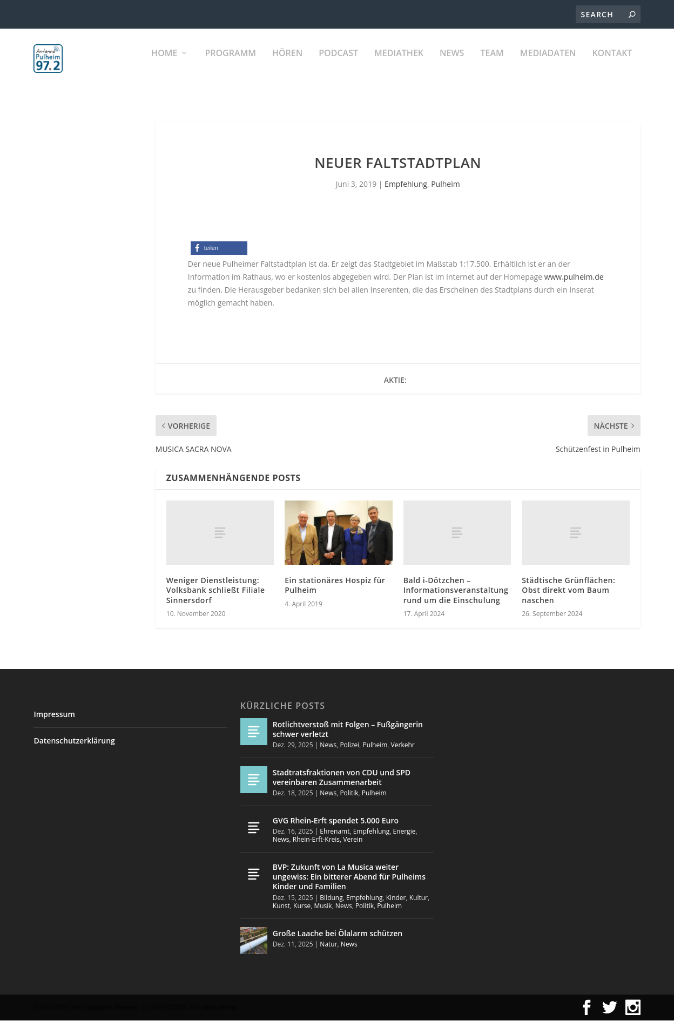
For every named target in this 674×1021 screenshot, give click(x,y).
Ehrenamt (334, 831)
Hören (287, 65)
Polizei (349, 745)
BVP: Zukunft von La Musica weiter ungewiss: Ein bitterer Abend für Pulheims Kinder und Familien (349, 877)
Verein (352, 840)
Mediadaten (548, 65)
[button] (219, 249)
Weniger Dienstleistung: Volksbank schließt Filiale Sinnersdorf (215, 590)
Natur (328, 944)
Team (491, 65)
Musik (323, 906)
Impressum (54, 714)
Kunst (281, 906)
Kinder (396, 898)
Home (164, 65)
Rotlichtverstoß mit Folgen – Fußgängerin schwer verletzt (348, 730)
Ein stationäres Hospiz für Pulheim (335, 586)
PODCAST (338, 65)
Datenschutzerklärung (73, 741)
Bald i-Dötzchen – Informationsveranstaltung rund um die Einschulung (456, 590)
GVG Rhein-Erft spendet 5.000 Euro (336, 821)
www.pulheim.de (574, 277)
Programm (230, 65)
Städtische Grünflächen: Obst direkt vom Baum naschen (568, 590)
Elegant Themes (112, 1007)
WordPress (220, 1007)
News (452, 65)
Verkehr (403, 745)
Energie (404, 831)
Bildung (331, 898)
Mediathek (398, 65)
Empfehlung (406, 184)
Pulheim (445, 184)
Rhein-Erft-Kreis (316, 840)
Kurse (302, 906)
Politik (349, 793)
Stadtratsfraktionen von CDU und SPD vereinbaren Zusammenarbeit (341, 778)
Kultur (418, 898)
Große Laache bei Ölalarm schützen (337, 934)
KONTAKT (612, 65)
